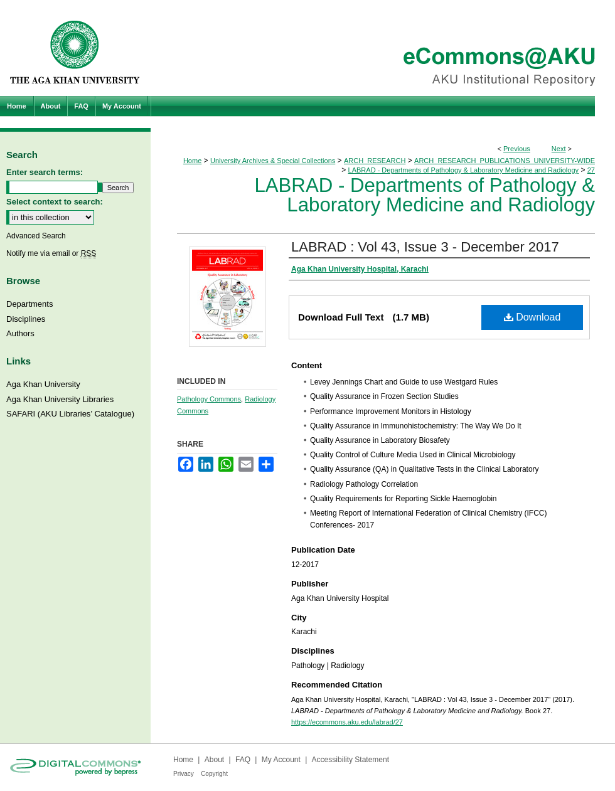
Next (559, 148)
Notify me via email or (51, 253)
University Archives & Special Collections (272, 160)
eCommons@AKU (383, 48)
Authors (20, 333)
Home (192, 160)
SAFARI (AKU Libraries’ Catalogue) (70, 413)
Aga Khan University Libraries (60, 399)
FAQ (242, 759)
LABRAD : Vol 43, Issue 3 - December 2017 (425, 247)
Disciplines (25, 319)
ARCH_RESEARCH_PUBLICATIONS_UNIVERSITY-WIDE (504, 160)
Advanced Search (36, 235)
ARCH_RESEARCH (374, 160)
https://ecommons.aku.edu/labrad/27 (347, 722)
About (214, 759)
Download (532, 317)
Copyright (214, 773)
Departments (29, 304)
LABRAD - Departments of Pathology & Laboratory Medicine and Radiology (463, 170)
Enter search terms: (44, 172)
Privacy (183, 773)
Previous (516, 148)
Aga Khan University (43, 384)
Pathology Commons (209, 399)
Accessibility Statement (350, 759)
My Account (281, 759)
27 (591, 170)
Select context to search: (54, 201)
